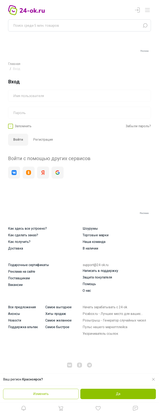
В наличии (90, 248)
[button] (23, 409)
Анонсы (14, 314)
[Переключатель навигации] (147, 10)
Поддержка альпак (23, 327)
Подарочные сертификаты (28, 265)
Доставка (15, 248)
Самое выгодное (58, 307)
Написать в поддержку (100, 271)
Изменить (41, 394)
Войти (18, 140)
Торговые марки (95, 235)
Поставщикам (19, 278)
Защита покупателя (97, 277)
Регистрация (43, 140)
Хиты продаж (55, 314)
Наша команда (94, 242)
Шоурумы (90, 228)
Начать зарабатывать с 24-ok (105, 307)
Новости (14, 320)
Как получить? (19, 242)
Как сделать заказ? (23, 235)
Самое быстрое (57, 327)
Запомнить (23, 126)
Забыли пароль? (138, 126)
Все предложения (22, 307)
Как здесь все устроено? (27, 228)
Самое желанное (58, 320)
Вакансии (15, 285)
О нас (87, 291)
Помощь (89, 284)
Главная (14, 64)
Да (118, 394)
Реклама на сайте (21, 272)
